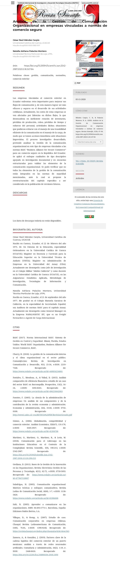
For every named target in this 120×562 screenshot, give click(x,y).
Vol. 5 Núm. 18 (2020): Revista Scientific (51, 14)
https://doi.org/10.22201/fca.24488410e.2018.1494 (35, 554)
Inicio (16, 14)
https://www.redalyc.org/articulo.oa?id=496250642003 (38, 391)
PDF (78, 83)
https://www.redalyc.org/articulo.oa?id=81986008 (35, 498)
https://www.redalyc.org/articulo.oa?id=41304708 (35, 431)
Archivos (25, 14)
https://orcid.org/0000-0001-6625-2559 (26, 57)
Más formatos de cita (87, 142)
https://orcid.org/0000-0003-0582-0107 (26, 45)
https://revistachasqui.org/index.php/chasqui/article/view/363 (41, 531)
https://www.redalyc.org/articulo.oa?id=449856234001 (38, 371)
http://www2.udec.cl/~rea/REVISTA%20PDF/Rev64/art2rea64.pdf (42, 414)
